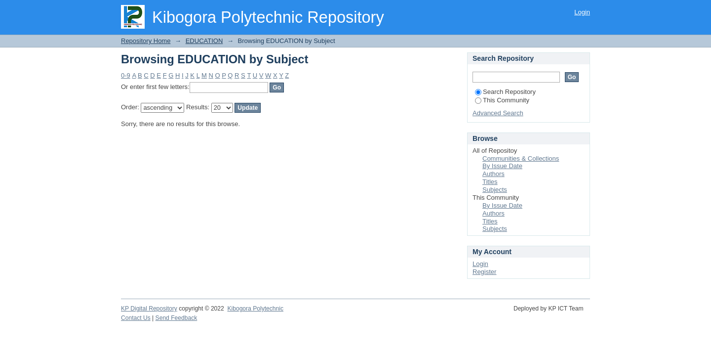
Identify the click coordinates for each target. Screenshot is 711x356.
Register (484, 271)
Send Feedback (177, 317)
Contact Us (136, 317)
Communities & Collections (520, 158)
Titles (490, 181)
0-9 (125, 75)
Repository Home (145, 40)
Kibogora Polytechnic (255, 308)
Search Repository (505, 91)
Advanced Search (498, 113)
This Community (502, 100)
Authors (493, 174)
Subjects (494, 189)
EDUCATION (204, 40)
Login (582, 12)
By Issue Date (502, 166)
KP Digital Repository (149, 308)
